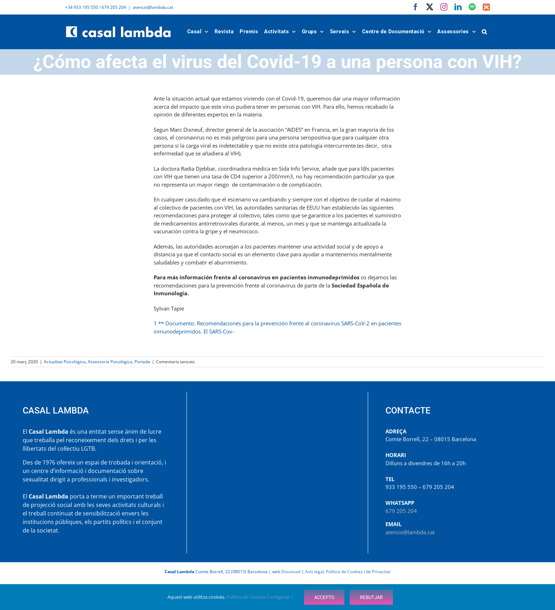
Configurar (280, 597)
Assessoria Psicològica (110, 362)
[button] (484, 32)
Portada (142, 362)
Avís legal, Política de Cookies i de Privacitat (347, 572)
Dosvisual (291, 572)
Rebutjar (371, 597)
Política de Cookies (247, 597)
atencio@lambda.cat (153, 7)
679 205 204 (401, 510)
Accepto (324, 597)
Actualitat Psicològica (65, 362)
